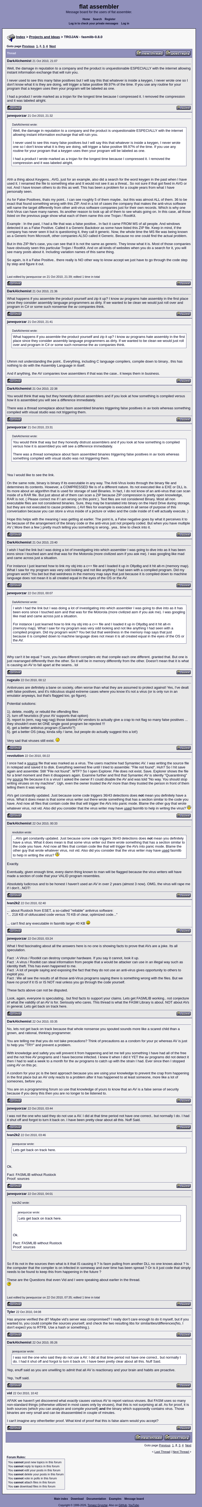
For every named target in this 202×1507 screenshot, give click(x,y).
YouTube (133, 1505)
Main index (61, 1498)
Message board (134, 1498)
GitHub (123, 1505)
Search (97, 19)
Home (86, 19)
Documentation (96, 1498)
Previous (28, 46)
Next (52, 46)
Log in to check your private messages (93, 23)
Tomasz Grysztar (97, 1505)
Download (77, 1498)
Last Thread (162, 1451)
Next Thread (180, 1451)
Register (110, 19)
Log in (125, 23)
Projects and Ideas (44, 37)
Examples (115, 1498)
